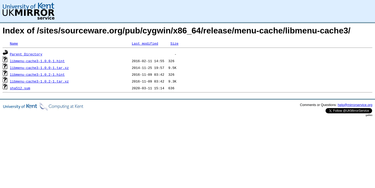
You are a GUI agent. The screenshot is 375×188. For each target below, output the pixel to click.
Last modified (145, 43)
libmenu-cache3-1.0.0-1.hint (37, 60)
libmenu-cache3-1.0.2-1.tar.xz (39, 81)
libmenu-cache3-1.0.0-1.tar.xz (39, 67)
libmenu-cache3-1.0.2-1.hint (37, 74)
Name (14, 43)
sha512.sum (20, 88)
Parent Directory (26, 54)
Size (174, 43)
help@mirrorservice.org (355, 105)
